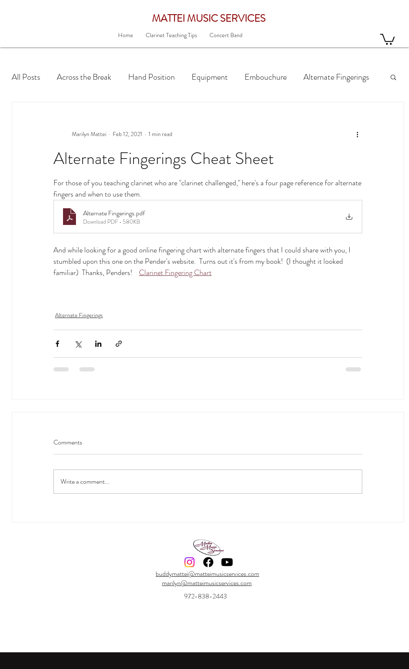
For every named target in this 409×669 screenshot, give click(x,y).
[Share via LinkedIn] (98, 344)
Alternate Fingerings (336, 77)
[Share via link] (119, 344)
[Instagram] (189, 562)
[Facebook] (208, 562)
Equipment (210, 77)
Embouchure (266, 77)
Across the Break (84, 77)
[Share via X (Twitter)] (78, 344)
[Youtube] (227, 562)
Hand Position (151, 77)
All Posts (26, 77)
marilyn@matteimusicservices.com (207, 583)
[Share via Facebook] (57, 344)
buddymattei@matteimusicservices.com (207, 573)
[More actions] (357, 134)
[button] (387, 39)
